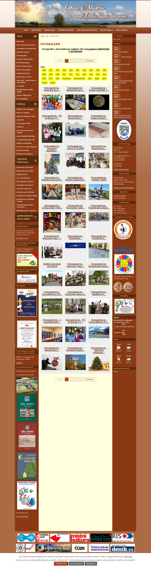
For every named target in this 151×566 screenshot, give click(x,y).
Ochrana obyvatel (24, 188)
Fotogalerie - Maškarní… (99, 293)
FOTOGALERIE (22, 99)
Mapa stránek (121, 30)
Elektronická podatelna (87, 30)
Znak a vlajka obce (24, 95)
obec (90, 78)
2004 (97, 70)
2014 (84, 74)
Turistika (20, 86)
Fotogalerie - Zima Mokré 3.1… (99, 321)
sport (104, 78)
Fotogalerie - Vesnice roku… (75, 265)
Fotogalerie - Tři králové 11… (52, 117)
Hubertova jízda (79, 78)
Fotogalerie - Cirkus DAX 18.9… (52, 206)
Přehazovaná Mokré (25, 154)
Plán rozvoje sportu (25, 66)
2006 (44, 74)
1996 (44, 70)
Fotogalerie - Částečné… (75, 237)
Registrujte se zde (22, 238)
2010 (64, 74)
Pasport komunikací (25, 59)
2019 (50, 78)
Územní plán (22, 55)
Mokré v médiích (23, 113)
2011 (71, 74)
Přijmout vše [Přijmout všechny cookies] (61, 563)
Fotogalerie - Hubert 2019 (99, 178)
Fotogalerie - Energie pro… (52, 89)
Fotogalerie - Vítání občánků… (75, 178)
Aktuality (20, 41)
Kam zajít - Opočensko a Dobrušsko (26, 81)
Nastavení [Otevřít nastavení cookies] (91, 563)
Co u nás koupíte (23, 178)
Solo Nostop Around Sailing (25, 131)
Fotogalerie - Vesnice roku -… (52, 237)
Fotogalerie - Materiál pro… (75, 89)
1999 (64, 70)
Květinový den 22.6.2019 (52, 265)
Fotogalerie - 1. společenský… (52, 321)
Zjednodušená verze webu (25, 217)
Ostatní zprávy (23, 52)
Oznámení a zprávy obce (26, 48)
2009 (57, 74)
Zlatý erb (20, 120)
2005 (104, 70)
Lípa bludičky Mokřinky (26, 136)
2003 (91, 70)
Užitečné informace (22, 160)
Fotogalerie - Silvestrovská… (75, 349)
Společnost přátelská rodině (25, 200)
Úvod (26, 30)
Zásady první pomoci (25, 185)
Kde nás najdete (106, 30)
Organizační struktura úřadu (123, 188)
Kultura (21, 103)
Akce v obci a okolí (24, 77)
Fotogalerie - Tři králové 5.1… (75, 321)
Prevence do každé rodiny (27, 196)
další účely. (128, 556)
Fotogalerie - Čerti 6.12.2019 (75, 147)
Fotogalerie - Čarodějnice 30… (52, 293)
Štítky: (42, 67)
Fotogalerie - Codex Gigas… (98, 117)
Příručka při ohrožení (25, 181)
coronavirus (67, 78)
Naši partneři (22, 174)
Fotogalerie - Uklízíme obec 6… (75, 293)
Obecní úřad (36, 30)
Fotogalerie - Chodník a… (99, 237)
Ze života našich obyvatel (27, 147)
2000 (71, 70)
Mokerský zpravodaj (25, 171)
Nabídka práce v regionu (26, 210)
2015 (91, 74)
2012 (77, 74)
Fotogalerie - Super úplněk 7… (99, 89)
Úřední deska (49, 30)
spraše (44, 82)
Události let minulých (25, 109)
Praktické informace (25, 167)
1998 (57, 70)
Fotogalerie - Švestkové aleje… (99, 206)
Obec (20, 36)
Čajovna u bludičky (24, 143)
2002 (84, 70)
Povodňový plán (23, 63)
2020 (57, 78)
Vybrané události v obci (26, 116)
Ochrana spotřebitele (25, 192)
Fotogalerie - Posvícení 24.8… (75, 206)
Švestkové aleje (23, 150)
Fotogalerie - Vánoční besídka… (52, 148)
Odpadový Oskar (23, 73)
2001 (77, 70)
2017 (104, 74)
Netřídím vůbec (120, 332)
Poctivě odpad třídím (122, 322)
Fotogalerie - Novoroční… (75, 117)
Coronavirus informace (26, 45)
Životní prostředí (24, 70)
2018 (44, 78)
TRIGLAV (20, 127)
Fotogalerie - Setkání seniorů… (52, 178)
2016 (97, 74)
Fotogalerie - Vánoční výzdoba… (99, 350)
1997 (50, 70)
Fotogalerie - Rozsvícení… (99, 147)
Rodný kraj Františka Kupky (25, 90)
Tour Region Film (23, 123)
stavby (52, 82)
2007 (50, 74)
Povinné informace (66, 30)
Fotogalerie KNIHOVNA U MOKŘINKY (89, 50)
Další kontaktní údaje (120, 169)
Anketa (116, 317)
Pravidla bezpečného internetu (25, 206)
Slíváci (97, 78)
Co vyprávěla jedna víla (26, 140)
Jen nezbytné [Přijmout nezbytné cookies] (76, 563)
